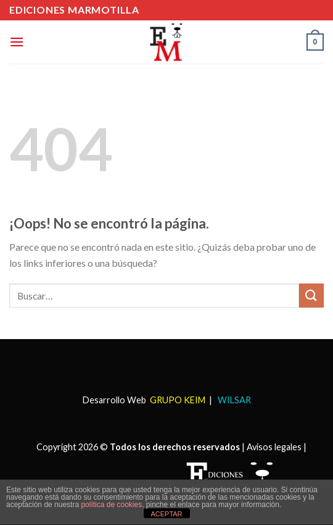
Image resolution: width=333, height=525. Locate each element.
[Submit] (311, 296)
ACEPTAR (166, 514)
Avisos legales (274, 447)
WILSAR (233, 400)
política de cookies (111, 504)
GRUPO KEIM (177, 400)
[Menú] (16, 42)
